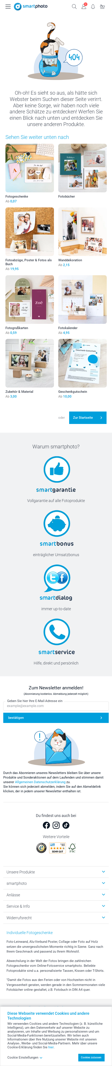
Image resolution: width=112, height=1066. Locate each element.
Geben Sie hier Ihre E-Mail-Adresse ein (34, 701)
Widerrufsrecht (19, 918)
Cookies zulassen (91, 1057)
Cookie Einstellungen (25, 1057)
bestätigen (16, 718)
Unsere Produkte (21, 872)
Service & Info (18, 906)
